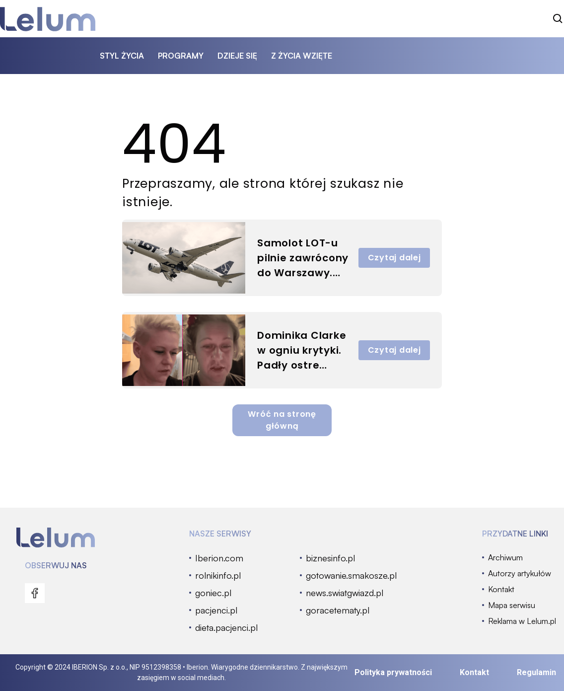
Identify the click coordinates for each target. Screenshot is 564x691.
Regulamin (536, 672)
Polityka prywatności (393, 672)
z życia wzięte (301, 56)
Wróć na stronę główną (282, 420)
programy (181, 56)
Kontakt (474, 672)
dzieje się (237, 56)
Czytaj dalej (394, 257)
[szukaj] (558, 19)
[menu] (35, 593)
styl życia (122, 56)
